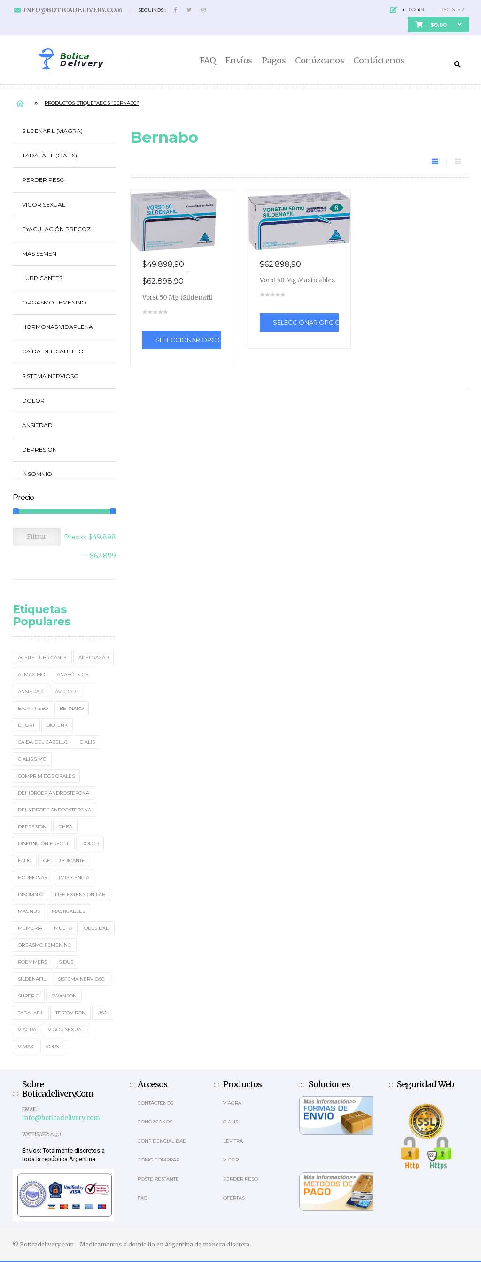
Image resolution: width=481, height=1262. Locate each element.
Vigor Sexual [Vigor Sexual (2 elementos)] (66, 1030)
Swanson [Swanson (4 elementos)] (64, 996)
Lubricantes (42, 277)
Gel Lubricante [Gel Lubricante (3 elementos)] (64, 860)
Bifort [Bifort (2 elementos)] (26, 725)
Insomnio (37, 473)
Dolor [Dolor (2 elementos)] (90, 844)
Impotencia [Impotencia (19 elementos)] (74, 877)
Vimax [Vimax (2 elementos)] (26, 1047)
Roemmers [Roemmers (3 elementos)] (32, 962)
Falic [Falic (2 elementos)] (24, 860)
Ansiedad (37, 424)
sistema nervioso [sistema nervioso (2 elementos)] (81, 979)
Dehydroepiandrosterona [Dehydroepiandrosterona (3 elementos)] (54, 810)
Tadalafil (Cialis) (49, 155)
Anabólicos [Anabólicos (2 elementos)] (72, 674)
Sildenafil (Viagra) (52, 130)
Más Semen (39, 253)
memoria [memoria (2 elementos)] (30, 928)
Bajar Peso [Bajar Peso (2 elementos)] (33, 708)
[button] (438, 24)
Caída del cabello (53, 351)
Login (416, 10)
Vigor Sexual (43, 204)
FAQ (208, 60)
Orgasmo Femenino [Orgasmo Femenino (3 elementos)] (44, 945)
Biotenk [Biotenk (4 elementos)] (57, 725)
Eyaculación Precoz (56, 229)
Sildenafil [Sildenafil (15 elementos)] (32, 979)
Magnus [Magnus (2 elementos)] (29, 911)
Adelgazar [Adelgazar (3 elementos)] (93, 657)
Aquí (56, 1134)
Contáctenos (378, 60)
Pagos (274, 60)
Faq (142, 1198)
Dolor (33, 400)
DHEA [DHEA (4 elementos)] (65, 827)
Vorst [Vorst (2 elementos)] (53, 1047)
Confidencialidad (162, 1141)
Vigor (231, 1160)
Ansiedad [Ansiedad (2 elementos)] (30, 691)
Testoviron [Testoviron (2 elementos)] (70, 1013)
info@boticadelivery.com (72, 10)
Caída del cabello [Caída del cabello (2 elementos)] (43, 742)
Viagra (232, 1103)
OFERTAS (234, 1198)
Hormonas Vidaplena (57, 326)
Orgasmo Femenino (54, 302)
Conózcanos (319, 60)
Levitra (233, 1141)
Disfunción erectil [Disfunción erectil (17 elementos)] (44, 844)
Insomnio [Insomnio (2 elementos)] (30, 894)
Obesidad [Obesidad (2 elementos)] (96, 928)
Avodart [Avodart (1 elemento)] (66, 691)
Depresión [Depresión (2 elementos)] (32, 827)
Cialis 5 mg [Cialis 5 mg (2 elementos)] (32, 759)
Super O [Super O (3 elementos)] (28, 996)
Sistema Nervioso (50, 376)
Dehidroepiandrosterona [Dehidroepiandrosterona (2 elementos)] (53, 793)
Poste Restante (158, 1179)
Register (452, 10)
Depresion (39, 449)
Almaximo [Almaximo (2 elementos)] (31, 674)
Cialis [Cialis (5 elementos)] (87, 742)
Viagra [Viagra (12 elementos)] (27, 1030)
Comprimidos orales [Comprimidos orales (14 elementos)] (46, 776)
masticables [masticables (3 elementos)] (68, 911)
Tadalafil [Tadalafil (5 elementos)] (31, 1013)
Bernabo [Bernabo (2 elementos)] (72, 708)
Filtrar (37, 537)
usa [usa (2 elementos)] (102, 1013)
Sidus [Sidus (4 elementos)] (66, 962)
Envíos (238, 60)
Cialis (230, 1122)
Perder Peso (43, 179)
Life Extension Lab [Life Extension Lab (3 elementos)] (80, 894)
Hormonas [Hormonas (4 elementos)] (32, 877)
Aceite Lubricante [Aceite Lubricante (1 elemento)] (42, 657)
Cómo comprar (158, 1160)
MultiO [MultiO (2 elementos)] (63, 928)
